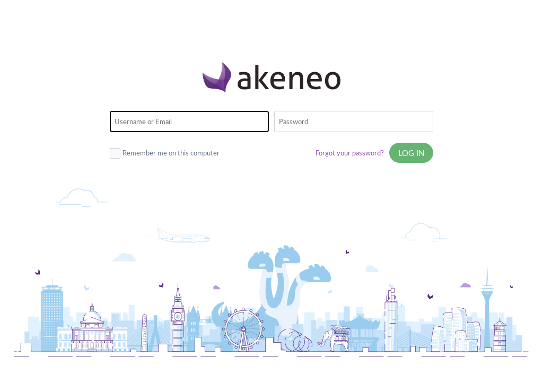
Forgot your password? (350, 153)
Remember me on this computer (165, 152)
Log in (411, 153)
